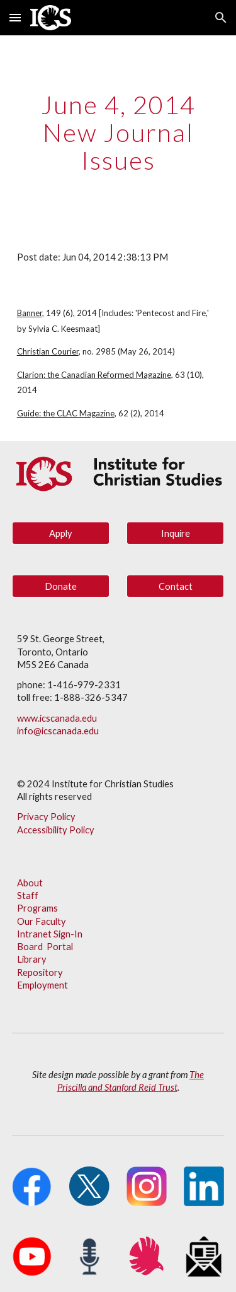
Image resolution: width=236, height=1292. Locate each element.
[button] (15, 17)
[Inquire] (175, 533)
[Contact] (175, 586)
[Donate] (61, 586)
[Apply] (61, 533)
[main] (118, 132)
